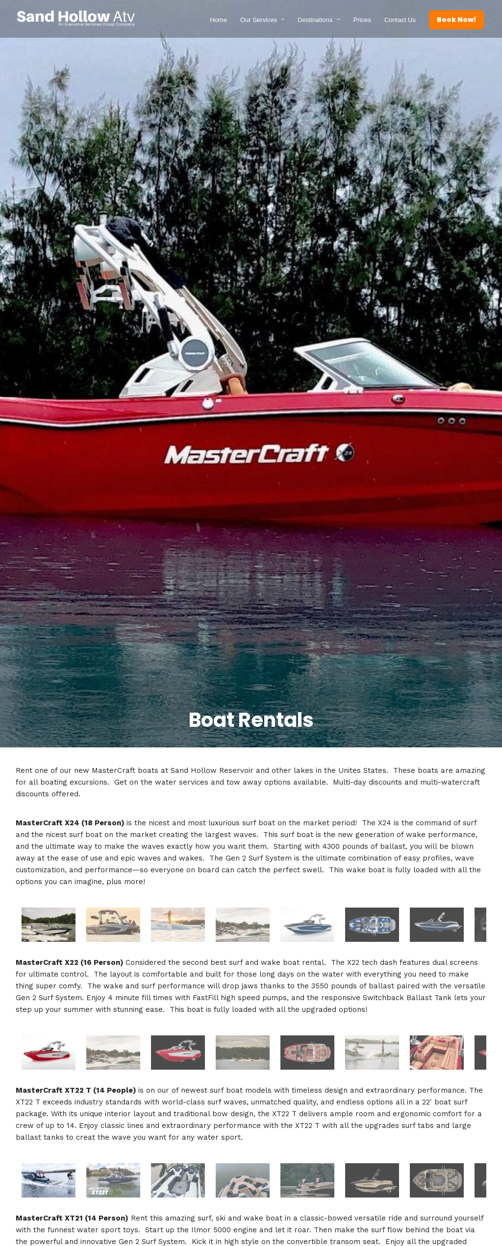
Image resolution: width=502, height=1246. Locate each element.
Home (218, 19)
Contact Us (400, 19)
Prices (362, 19)
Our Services (258, 19)
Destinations (315, 19)
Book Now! (456, 19)
